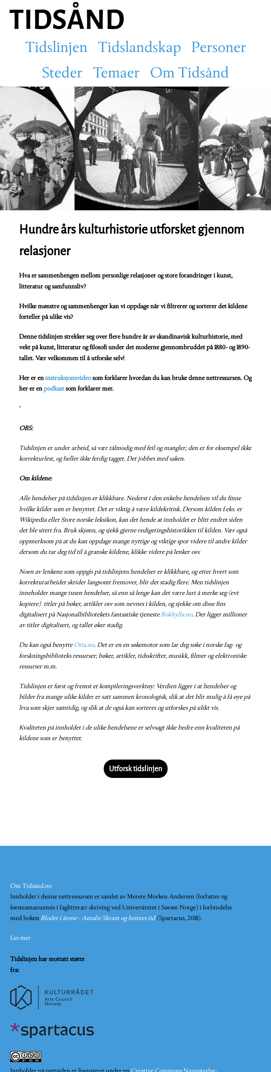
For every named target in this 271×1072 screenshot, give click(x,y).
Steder (62, 74)
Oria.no (84, 645)
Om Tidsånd (189, 74)
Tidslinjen (56, 48)
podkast (54, 389)
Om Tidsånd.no (31, 886)
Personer (218, 48)
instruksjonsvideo (68, 378)
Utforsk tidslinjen (135, 769)
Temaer (116, 74)
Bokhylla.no (176, 614)
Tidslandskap (139, 48)
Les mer (20, 938)
